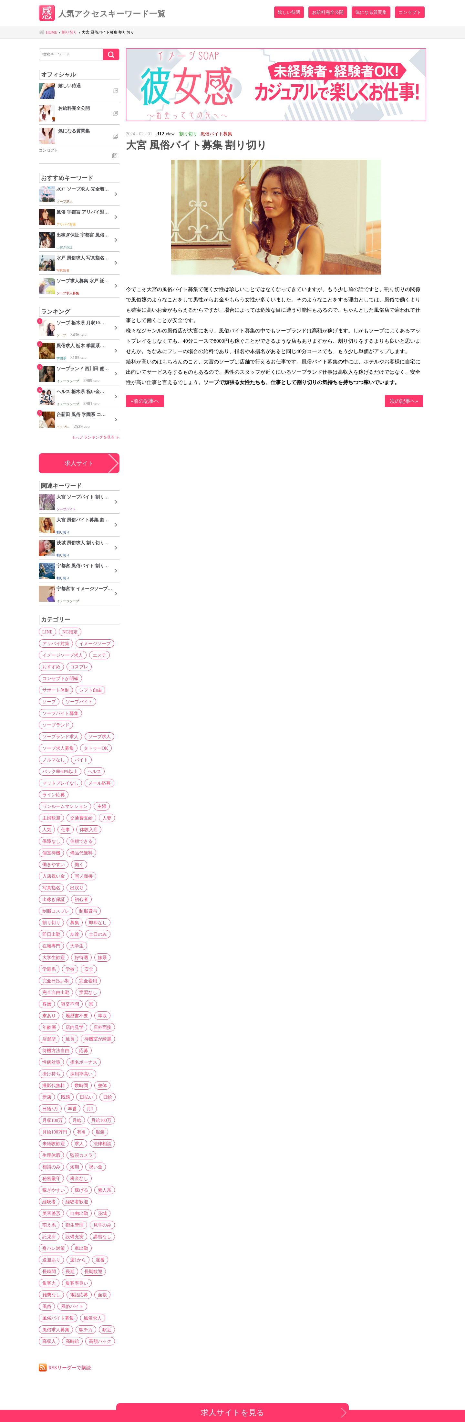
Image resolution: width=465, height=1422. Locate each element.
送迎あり (51, 1260)
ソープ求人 (99, 736)
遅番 (100, 1260)
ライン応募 (53, 794)
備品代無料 (81, 853)
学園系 (49, 969)
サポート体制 (55, 690)
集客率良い (77, 1283)
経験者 (49, 1201)
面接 (102, 1294)
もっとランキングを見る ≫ (95, 437)
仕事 (65, 829)
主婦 (101, 806)
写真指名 (51, 887)
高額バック (100, 1341)
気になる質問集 (371, 12)
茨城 (102, 1213)
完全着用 (88, 980)
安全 (88, 969)
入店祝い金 (53, 876)
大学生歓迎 (53, 957)
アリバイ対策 (55, 643)
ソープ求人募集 (58, 748)
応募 (83, 1050)
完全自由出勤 (55, 992)
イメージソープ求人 (62, 655)
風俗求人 (93, 1318)
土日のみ (98, 934)
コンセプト (409, 12)
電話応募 (79, 1294)
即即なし (98, 922)
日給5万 (50, 1108)
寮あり (49, 1015)
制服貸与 (88, 911)
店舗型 (49, 1039)
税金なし (79, 1178)
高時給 (72, 1341)
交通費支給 (81, 818)
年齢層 (49, 1027)
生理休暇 (51, 1155)
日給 (107, 1097)
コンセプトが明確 (60, 678)
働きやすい (53, 864)
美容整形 (51, 1213)
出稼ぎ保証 (53, 899)
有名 (81, 1132)
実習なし (88, 992)
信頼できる (81, 841)
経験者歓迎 (77, 1201)
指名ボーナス (83, 1062)
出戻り (77, 887)
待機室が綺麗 (97, 1039)
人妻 (106, 818)
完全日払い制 (55, 980)
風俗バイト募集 (58, 1318)
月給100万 (101, 1120)
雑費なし (51, 1294)
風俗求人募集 (55, 1329)
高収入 (49, 1341)
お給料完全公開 (328, 12)
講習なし (102, 1236)
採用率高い (81, 1074)
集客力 (49, 1283)
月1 (90, 1108)
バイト (81, 760)
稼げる (81, 1190)
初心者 (81, 899)
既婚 (65, 1097)
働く (79, 864)
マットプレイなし (60, 783)
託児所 (49, 1236)
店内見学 (75, 1027)
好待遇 (81, 957)
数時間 (81, 1085)
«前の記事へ (145, 401)
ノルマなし (53, 760)
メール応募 (99, 783)
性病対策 (51, 1062)
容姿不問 (70, 1004)
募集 (74, 922)
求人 (79, 1143)
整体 (102, 1085)
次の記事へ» (404, 401)
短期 (74, 1167)
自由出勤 (79, 1213)
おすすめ (51, 666)
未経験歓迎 (53, 1143)
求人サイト (79, 463)
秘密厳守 (51, 1178)
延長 (70, 1039)
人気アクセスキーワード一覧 (102, 14)
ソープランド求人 (60, 736)
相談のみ (51, 1167)
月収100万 (52, 1120)
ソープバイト (79, 701)
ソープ (49, 701)
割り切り (51, 922)
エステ (99, 655)
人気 (46, 829)
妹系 (102, 957)
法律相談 (102, 1143)
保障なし (51, 841)
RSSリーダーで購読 (69, 1367)
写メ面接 (84, 876)
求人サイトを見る (232, 1412)
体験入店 (89, 829)
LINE (47, 632)
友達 (74, 934)
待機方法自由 (55, 1050)
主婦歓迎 (51, 818)
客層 (46, 1004)
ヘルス (94, 771)
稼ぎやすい (53, 1190)
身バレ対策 (53, 1248)
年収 (102, 1015)
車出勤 (81, 1248)
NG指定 (70, 632)
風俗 (46, 1306)
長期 (70, 1271)
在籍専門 (51, 946)
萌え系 (49, 1225)
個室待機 (51, 853)
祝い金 (95, 1167)
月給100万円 (54, 1132)
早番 (72, 1108)
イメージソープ (95, 643)
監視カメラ (81, 1155)
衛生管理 (75, 1225)
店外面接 (102, 1027)
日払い (86, 1097)
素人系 (104, 1190)
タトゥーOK (96, 748)
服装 (100, 1132)
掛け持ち (51, 1074)
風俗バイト (72, 1306)
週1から (78, 1260)
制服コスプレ (55, 911)
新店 (46, 1097)
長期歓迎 (93, 1271)
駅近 (106, 1329)
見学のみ (102, 1225)
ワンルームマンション (65, 806)
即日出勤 (51, 934)
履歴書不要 (77, 1015)
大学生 (77, 946)
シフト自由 (90, 690)
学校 (70, 969)
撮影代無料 (53, 1085)
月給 (76, 1120)
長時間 (49, 1271)
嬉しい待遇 (289, 12)
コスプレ (79, 666)
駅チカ (86, 1329)
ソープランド (55, 725)
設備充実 (75, 1236)
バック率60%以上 (60, 771)
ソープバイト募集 (60, 713)
